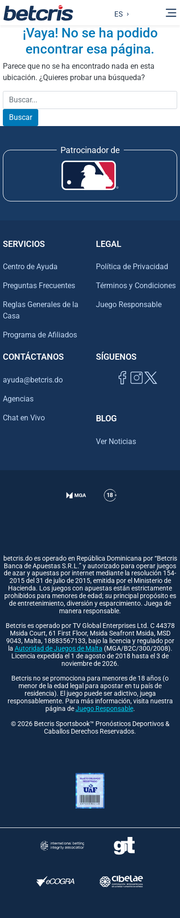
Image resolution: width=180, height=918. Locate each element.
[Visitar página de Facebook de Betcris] (122, 388)
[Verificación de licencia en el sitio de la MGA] (76, 507)
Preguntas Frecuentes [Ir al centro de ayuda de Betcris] (39, 285)
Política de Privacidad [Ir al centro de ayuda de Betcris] (132, 266)
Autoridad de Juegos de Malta (59, 649)
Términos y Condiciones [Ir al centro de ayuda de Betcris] (136, 285)
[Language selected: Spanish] (119, 13)
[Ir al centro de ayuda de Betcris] (110, 507)
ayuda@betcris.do (33, 379)
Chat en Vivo (24, 418)
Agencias (18, 398)
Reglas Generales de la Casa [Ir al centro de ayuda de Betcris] (40, 310)
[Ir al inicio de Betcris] (38, 13)
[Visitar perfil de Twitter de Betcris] (151, 388)
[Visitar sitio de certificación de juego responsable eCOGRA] (56, 881)
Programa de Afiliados (40, 334)
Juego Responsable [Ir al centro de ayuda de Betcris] (129, 304)
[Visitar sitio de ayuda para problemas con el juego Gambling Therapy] (124, 845)
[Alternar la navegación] (171, 13)
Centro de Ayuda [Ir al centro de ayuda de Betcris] (30, 266)
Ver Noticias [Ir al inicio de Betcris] (116, 441)
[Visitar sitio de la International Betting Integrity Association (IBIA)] (62, 845)
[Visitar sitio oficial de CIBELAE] (121, 881)
